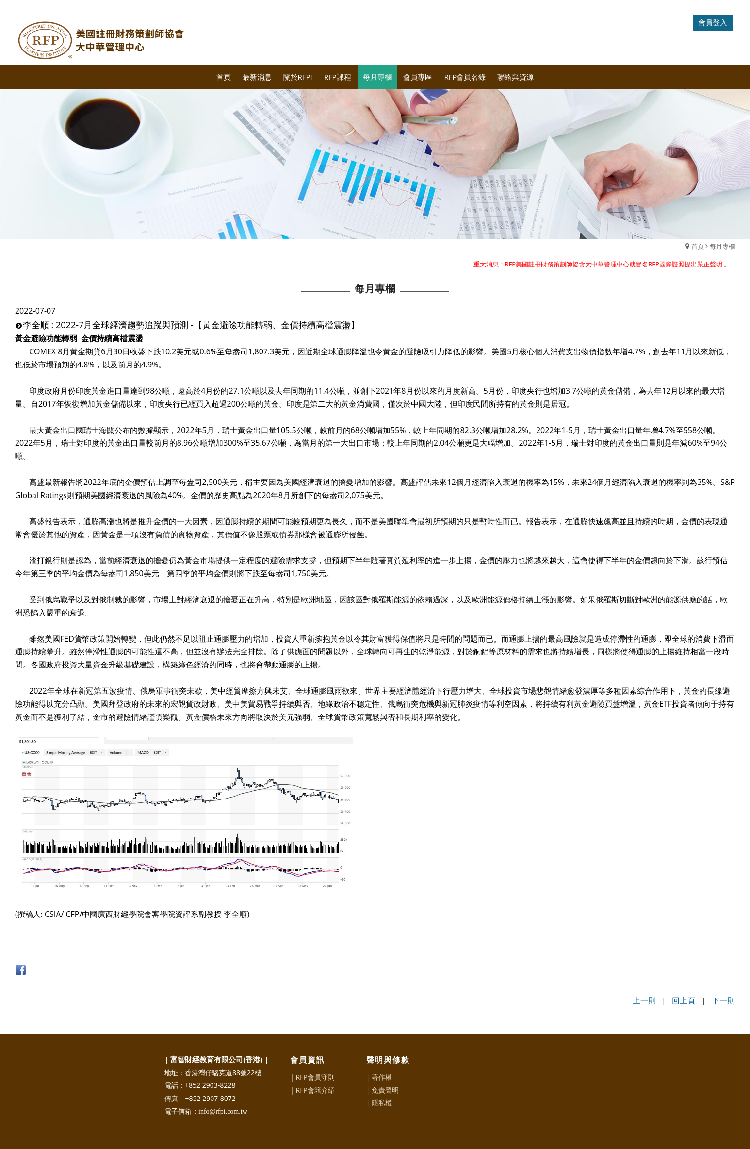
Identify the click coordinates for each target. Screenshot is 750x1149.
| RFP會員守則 (312, 1077)
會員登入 (712, 22)
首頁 (697, 246)
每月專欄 (722, 246)
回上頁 (683, 1000)
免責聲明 (385, 1090)
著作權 (382, 1077)
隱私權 (382, 1102)
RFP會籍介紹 (314, 1090)
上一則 (644, 1000)
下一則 (723, 1000)
